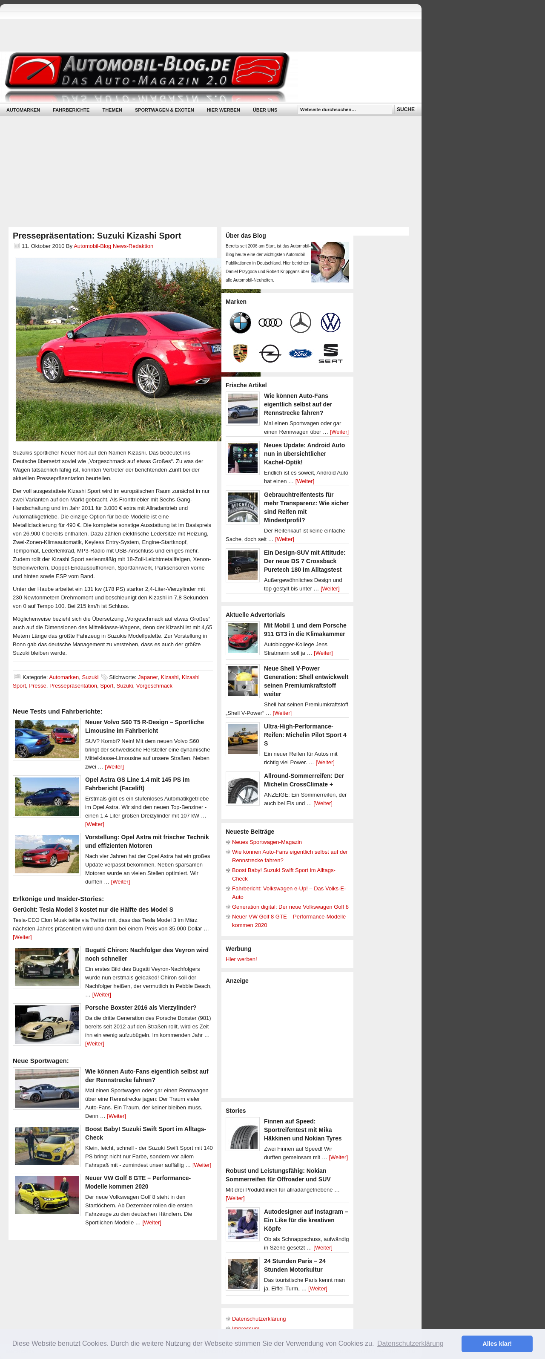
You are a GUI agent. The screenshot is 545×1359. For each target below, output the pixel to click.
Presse (37, 685)
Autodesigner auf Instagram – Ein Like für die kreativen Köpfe (306, 1220)
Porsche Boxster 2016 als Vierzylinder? (140, 1007)
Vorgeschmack (154, 685)
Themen (112, 109)
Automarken (23, 109)
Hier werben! (241, 959)
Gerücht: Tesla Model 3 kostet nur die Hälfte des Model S (93, 909)
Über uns (265, 109)
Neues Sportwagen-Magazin (267, 842)
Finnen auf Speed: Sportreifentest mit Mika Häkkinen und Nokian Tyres (303, 1130)
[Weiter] (114, 766)
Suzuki (90, 677)
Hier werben (223, 109)
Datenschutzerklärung (259, 1319)
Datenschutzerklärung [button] (410, 1343)
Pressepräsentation (73, 685)
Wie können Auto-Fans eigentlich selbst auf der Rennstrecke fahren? (298, 404)
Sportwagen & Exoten (164, 109)
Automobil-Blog (204, 77)
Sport (106, 685)
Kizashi (170, 677)
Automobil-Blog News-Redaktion (113, 246)
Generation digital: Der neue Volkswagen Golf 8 (290, 907)
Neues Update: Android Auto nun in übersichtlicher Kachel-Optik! (304, 454)
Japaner (148, 677)
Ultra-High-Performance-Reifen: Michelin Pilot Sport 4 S (305, 735)
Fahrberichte (71, 109)
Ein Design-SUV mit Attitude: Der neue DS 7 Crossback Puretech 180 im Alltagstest (305, 561)
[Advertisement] (289, 1040)
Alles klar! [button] (497, 1343)
